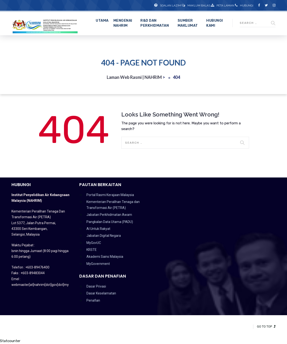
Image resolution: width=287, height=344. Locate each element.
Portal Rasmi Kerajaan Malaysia (110, 195)
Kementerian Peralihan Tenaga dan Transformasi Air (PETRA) (113, 204)
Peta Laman (222, 5)
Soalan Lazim (167, 5)
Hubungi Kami (214, 23)
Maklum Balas (196, 5)
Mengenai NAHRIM (122, 23)
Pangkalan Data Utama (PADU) (109, 222)
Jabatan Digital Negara (103, 236)
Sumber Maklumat (188, 23)
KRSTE (91, 250)
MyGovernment (98, 264)
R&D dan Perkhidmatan (154, 23)
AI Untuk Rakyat (98, 229)
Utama (102, 20)
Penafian (93, 300)
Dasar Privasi (96, 286)
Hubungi (244, 5)
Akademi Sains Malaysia (104, 256)
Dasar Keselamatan (101, 293)
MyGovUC (93, 243)
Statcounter (10, 341)
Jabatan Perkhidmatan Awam (109, 215)
